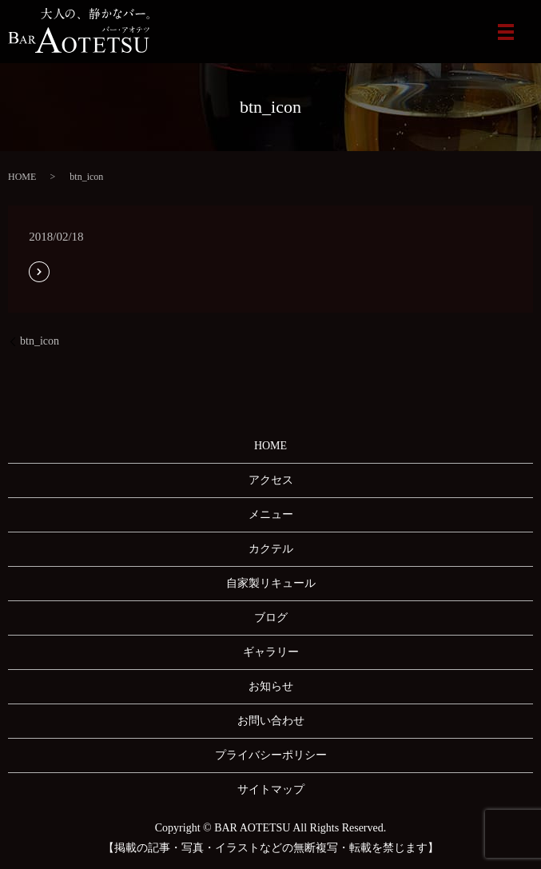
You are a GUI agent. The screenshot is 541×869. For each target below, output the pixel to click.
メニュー (271, 514)
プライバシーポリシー (271, 755)
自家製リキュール (271, 583)
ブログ (271, 618)
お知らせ (271, 686)
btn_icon (39, 341)
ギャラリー (271, 652)
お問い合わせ (270, 721)
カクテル (271, 549)
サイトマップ (270, 789)
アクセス (271, 480)
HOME (22, 176)
